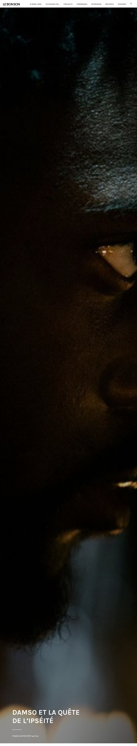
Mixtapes (109, 4)
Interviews (96, 4)
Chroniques (82, 4)
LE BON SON (11, 4)
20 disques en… (53, 4)
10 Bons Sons (36, 4)
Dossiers (122, 4)
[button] (131, 4)
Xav (37, 736)
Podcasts (68, 4)
